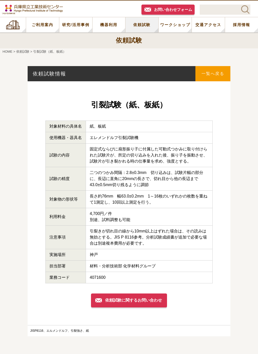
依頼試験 (142, 25)
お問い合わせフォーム (173, 9)
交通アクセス (208, 25)
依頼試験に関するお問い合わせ (133, 300)
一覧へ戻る (212, 73)
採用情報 (241, 25)
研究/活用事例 (75, 25)
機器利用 (108, 25)
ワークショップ (175, 25)
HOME (13, 24)
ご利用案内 (42, 25)
